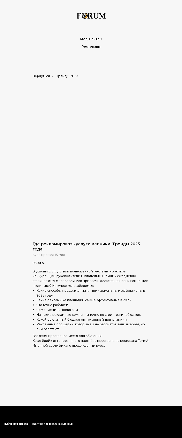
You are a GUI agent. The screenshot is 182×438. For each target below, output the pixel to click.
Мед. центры (91, 39)
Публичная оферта (16, 423)
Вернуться (41, 76)
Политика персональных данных (52, 423)
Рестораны (91, 46)
